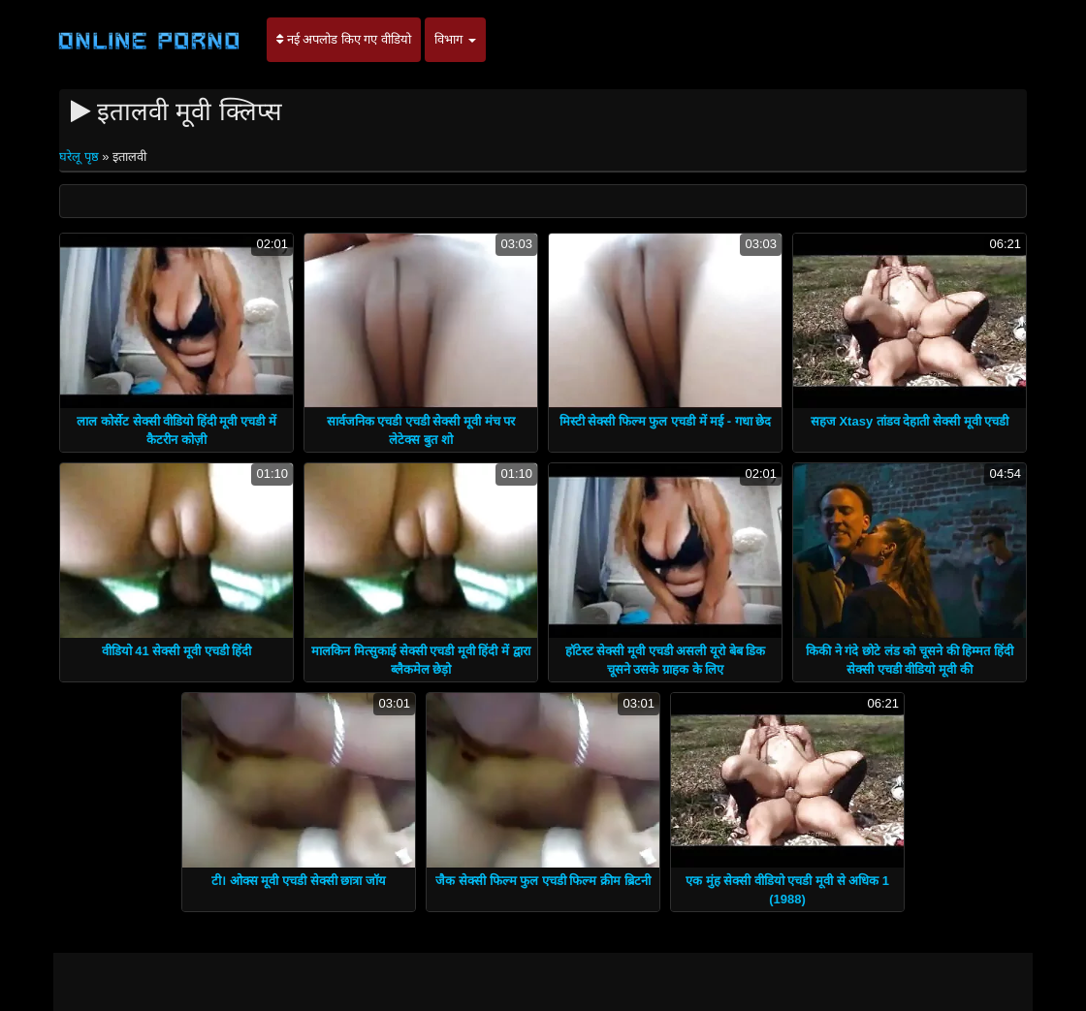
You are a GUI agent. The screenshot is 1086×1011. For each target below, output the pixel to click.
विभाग (455, 39)
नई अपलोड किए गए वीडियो (343, 39)
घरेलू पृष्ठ (80, 156)
